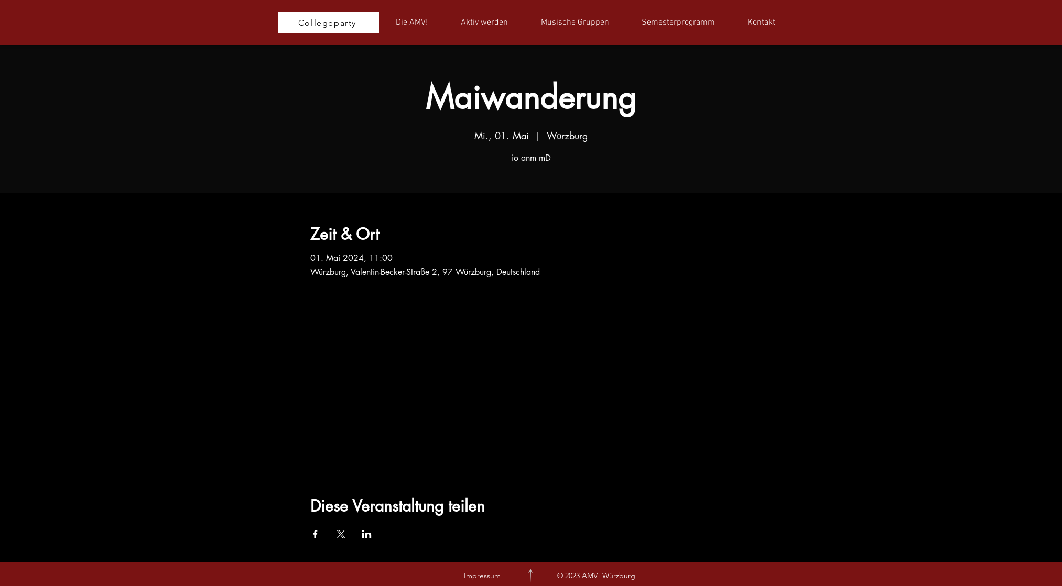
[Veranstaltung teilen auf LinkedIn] (367, 534)
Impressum (482, 575)
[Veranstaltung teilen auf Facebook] (315, 534)
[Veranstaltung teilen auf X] (341, 534)
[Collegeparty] (328, 22)
